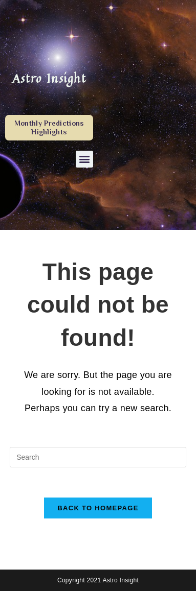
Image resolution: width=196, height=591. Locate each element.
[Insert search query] (98, 457)
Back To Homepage (97, 508)
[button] (84, 159)
